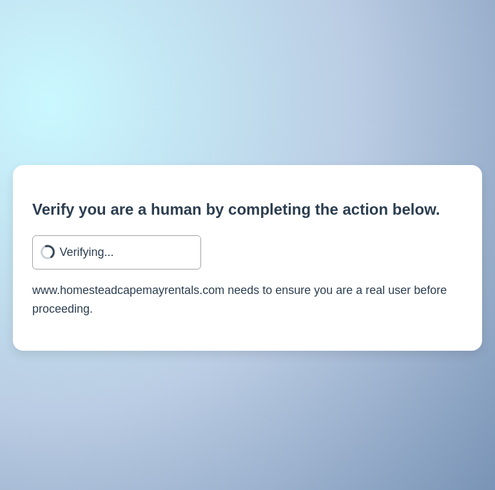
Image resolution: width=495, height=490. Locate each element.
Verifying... (87, 252)
